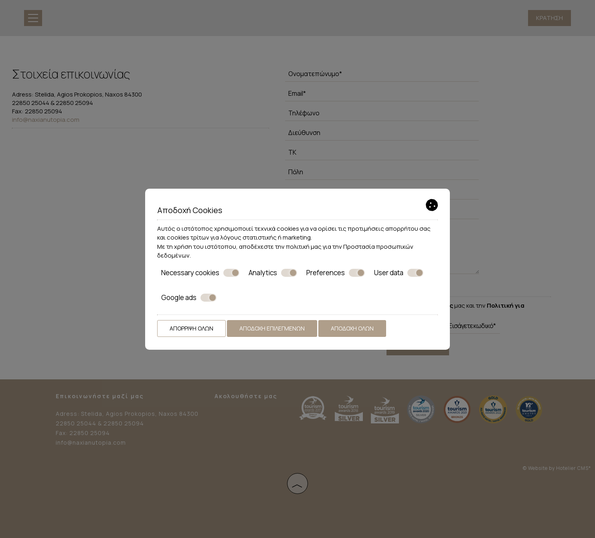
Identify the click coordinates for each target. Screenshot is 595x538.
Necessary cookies (200, 272)
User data (398, 272)
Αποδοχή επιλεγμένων (272, 328)
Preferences (335, 272)
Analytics (273, 272)
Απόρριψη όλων (191, 328)
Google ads (189, 297)
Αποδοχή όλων (352, 328)
